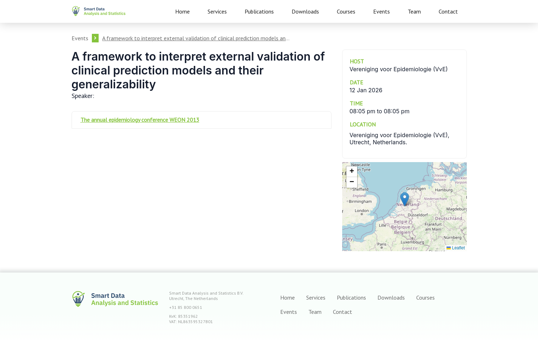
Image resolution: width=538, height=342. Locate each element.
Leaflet (455, 247)
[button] (404, 199)
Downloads (305, 11)
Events (381, 11)
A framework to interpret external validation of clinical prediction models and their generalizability (196, 38)
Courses (346, 11)
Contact (448, 11)
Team (414, 11)
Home (182, 11)
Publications (259, 11)
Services (217, 11)
